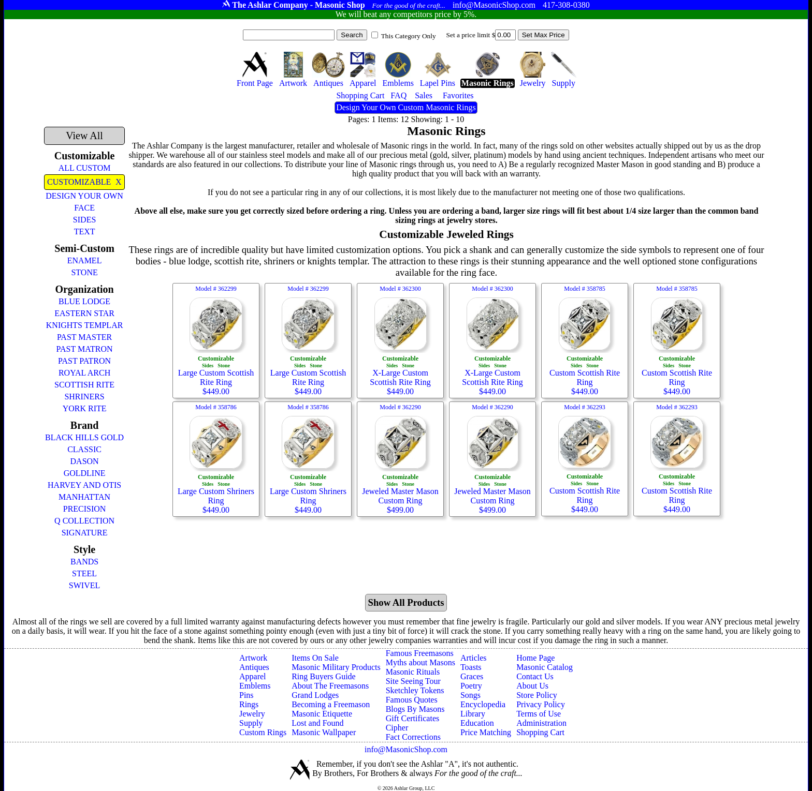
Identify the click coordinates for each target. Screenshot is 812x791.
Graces (471, 676)
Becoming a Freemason (331, 704)
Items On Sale (315, 657)
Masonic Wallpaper (324, 732)
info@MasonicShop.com (406, 749)
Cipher (397, 727)
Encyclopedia (482, 704)
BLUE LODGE (84, 301)
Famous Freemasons (420, 653)
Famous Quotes (412, 699)
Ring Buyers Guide (324, 676)
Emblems (254, 685)
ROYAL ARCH (84, 372)
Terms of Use (538, 713)
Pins (246, 695)
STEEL (84, 573)
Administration (541, 723)
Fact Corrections (413, 737)
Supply (251, 723)
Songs (470, 695)
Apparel (252, 676)
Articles (473, 657)
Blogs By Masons (415, 709)
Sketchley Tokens (415, 690)
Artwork (253, 657)
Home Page (535, 657)
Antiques (254, 667)
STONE (84, 272)
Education (477, 723)
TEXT (84, 231)
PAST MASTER (84, 337)
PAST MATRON (84, 349)
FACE (84, 207)
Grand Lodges (315, 695)
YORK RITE (85, 408)
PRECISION (84, 508)
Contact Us (535, 676)
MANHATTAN (84, 496)
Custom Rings (262, 732)
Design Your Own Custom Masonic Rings (405, 107)
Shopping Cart (540, 732)
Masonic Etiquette (322, 713)
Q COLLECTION (84, 520)
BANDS (84, 561)
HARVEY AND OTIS (84, 485)
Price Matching (485, 732)
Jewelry (252, 713)
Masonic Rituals (413, 671)
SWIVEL (84, 585)
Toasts (471, 667)
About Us (532, 685)
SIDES (84, 219)
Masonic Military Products (336, 667)
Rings (248, 704)
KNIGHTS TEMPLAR (84, 325)
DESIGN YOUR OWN (84, 195)
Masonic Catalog (544, 667)
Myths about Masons (420, 662)
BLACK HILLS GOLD (84, 437)
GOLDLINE (85, 473)
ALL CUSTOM (85, 167)
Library (472, 713)
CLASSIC (84, 449)
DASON (84, 461)
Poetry (471, 685)
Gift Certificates (413, 718)
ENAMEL (84, 260)
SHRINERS (84, 396)
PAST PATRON (84, 360)
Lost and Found (317, 723)
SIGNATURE (85, 532)
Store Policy (536, 695)
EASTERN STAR (84, 313)
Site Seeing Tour (413, 681)
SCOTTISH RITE (84, 384)
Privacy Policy (540, 704)
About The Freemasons (330, 685)
